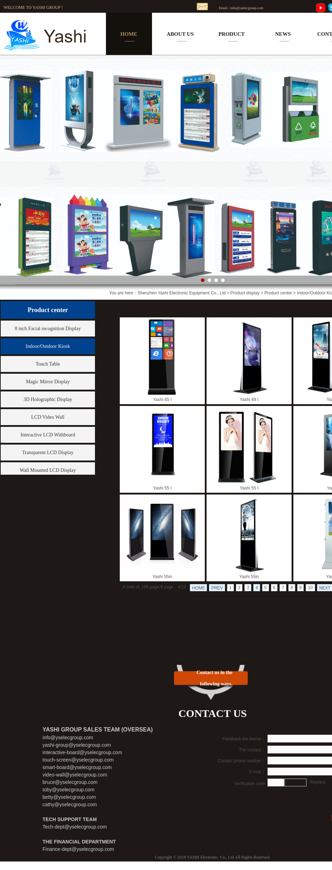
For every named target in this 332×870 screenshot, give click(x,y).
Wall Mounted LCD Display (48, 470)
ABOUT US (180, 34)
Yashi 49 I (249, 399)
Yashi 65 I (162, 399)
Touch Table (48, 364)
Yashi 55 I (162, 488)
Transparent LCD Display (48, 452)
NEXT (325, 588)
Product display (244, 292)
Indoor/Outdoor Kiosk (48, 346)
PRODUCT (231, 34)
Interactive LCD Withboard (48, 434)
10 (310, 587)
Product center (278, 292)
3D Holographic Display (47, 399)
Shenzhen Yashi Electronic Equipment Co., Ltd (181, 292)
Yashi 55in (162, 576)
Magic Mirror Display (48, 381)
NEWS (283, 34)
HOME (128, 34)
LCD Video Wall (47, 417)
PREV (217, 588)
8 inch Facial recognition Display (48, 328)
